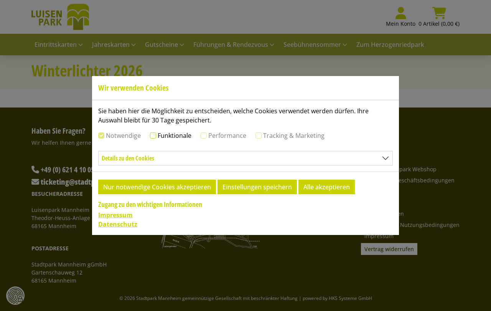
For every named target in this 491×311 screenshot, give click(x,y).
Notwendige (123, 135)
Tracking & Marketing (294, 135)
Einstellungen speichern (257, 187)
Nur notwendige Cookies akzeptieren (157, 187)
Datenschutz (117, 224)
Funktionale (174, 135)
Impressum (115, 215)
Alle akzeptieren (326, 187)
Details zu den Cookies (128, 158)
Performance (227, 135)
